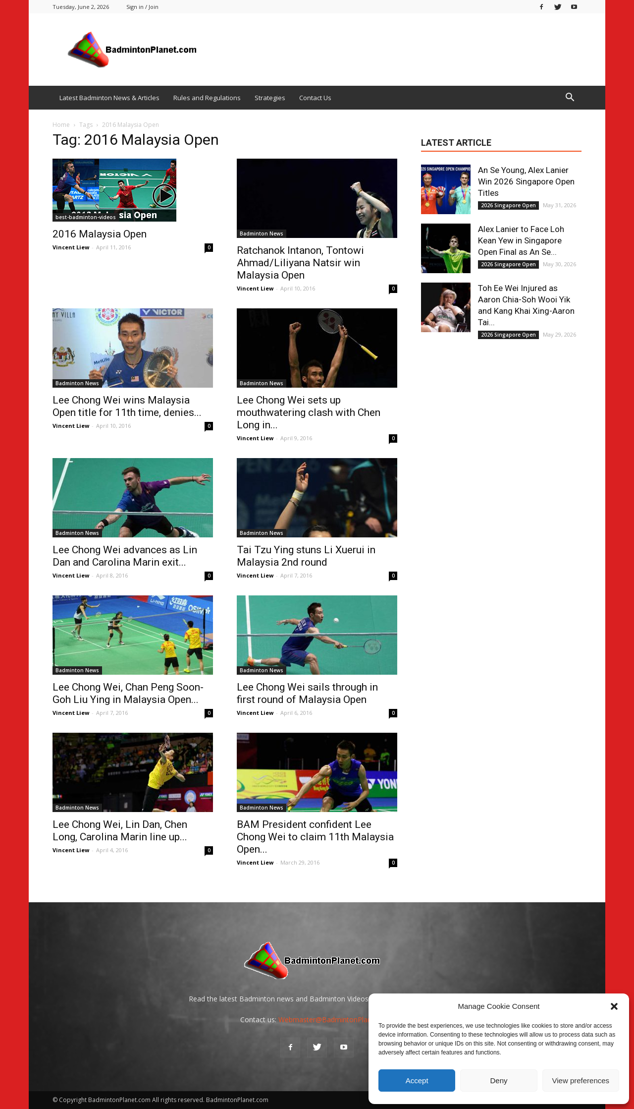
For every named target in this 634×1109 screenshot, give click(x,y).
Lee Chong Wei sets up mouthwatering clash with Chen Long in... (308, 412)
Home (61, 124)
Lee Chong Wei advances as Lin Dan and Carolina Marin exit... (125, 556)
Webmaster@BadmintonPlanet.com (336, 1019)
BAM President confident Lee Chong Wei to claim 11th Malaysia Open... (315, 836)
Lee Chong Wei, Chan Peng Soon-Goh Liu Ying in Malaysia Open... (128, 693)
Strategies (270, 97)
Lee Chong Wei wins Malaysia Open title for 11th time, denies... (127, 406)
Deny (498, 1080)
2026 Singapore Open (508, 205)
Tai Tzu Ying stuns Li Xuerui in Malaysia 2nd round (306, 556)
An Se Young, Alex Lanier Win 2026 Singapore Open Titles (526, 181)
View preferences (581, 1080)
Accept (417, 1080)
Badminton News (261, 233)
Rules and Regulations (207, 97)
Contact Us (315, 97)
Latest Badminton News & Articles (109, 97)
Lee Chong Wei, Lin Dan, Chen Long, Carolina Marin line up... (120, 830)
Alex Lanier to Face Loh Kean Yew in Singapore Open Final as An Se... (521, 240)
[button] (614, 1006)
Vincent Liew (71, 247)
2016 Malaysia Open (100, 234)
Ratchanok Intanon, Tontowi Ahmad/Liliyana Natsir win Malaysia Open (300, 262)
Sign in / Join (142, 6)
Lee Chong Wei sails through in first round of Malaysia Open (307, 693)
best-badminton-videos (85, 217)
